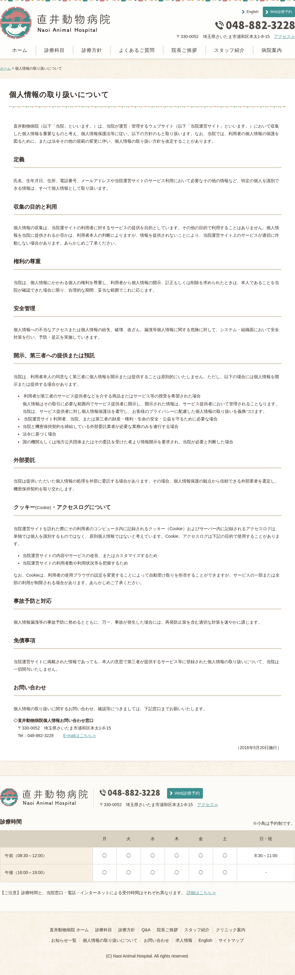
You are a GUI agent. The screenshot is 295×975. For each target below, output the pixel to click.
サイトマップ (231, 940)
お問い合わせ (156, 940)
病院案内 (272, 50)
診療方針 (92, 50)
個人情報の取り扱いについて (110, 940)
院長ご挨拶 (184, 50)
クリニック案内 (230, 929)
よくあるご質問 (137, 50)
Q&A (146, 929)
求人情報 (183, 940)
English (252, 12)
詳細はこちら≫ (201, 892)
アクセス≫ (284, 36)
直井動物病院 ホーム (69, 929)
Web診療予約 (281, 12)
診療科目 (54, 50)
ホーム (19, 50)
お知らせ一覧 (63, 940)
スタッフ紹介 (229, 50)
